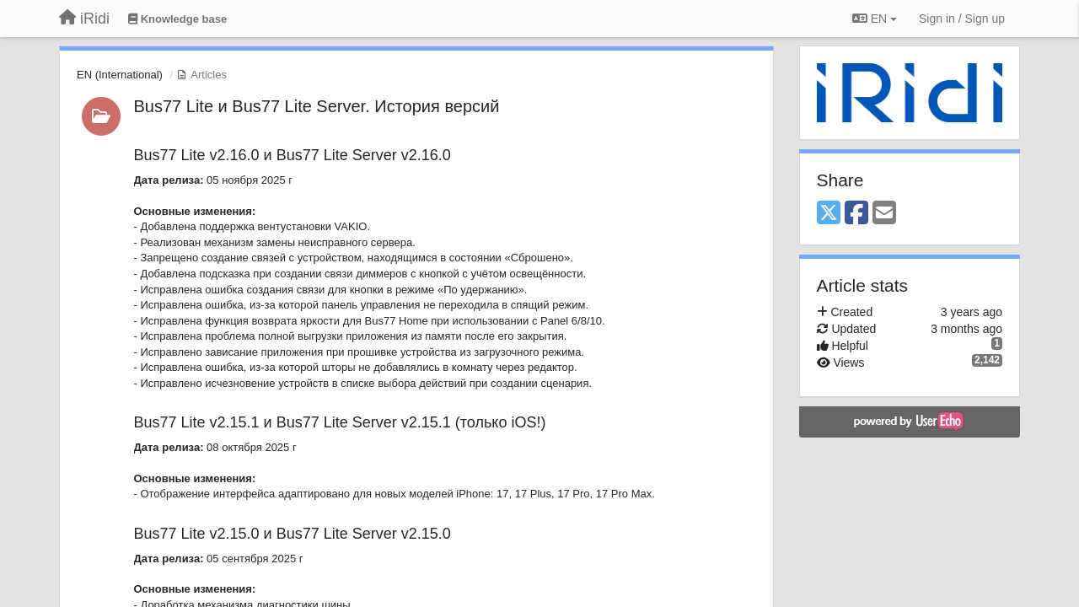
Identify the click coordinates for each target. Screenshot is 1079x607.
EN (874, 18)
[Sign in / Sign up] (962, 18)
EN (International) (120, 74)
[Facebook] (856, 213)
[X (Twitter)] (828, 213)
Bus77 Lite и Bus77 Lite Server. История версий (317, 106)
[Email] (884, 213)
